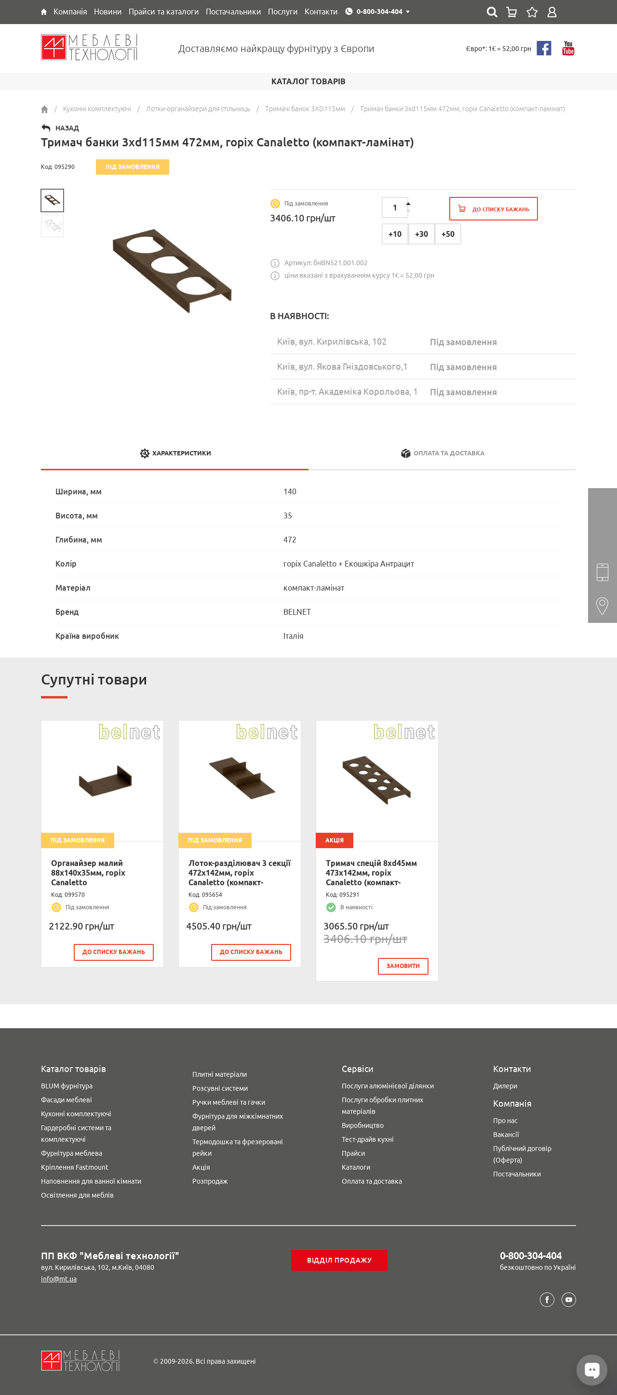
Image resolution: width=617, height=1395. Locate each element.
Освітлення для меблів (77, 1194)
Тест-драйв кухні (368, 1138)
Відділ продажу (339, 1259)
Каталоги (356, 1166)
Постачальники (517, 1173)
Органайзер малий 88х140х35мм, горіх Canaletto (88, 873)
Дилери (505, 1085)
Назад (67, 128)
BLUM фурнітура (67, 1085)
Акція (201, 1166)
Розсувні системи (220, 1087)
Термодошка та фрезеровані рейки (237, 1146)
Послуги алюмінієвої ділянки (388, 1085)
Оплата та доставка (372, 1180)
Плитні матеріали (219, 1073)
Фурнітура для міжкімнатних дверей (237, 1121)
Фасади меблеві (66, 1099)
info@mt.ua (59, 1278)
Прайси (353, 1152)
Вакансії (506, 1133)
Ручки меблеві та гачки (228, 1101)
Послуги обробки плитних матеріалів (382, 1104)
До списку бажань (113, 952)
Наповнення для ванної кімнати (91, 1180)
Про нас (505, 1120)
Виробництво (363, 1124)
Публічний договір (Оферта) (522, 1153)
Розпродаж (210, 1180)
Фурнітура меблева (71, 1152)
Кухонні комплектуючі (76, 1113)
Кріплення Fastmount (74, 1166)
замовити (403, 966)
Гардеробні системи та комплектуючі (76, 1132)
